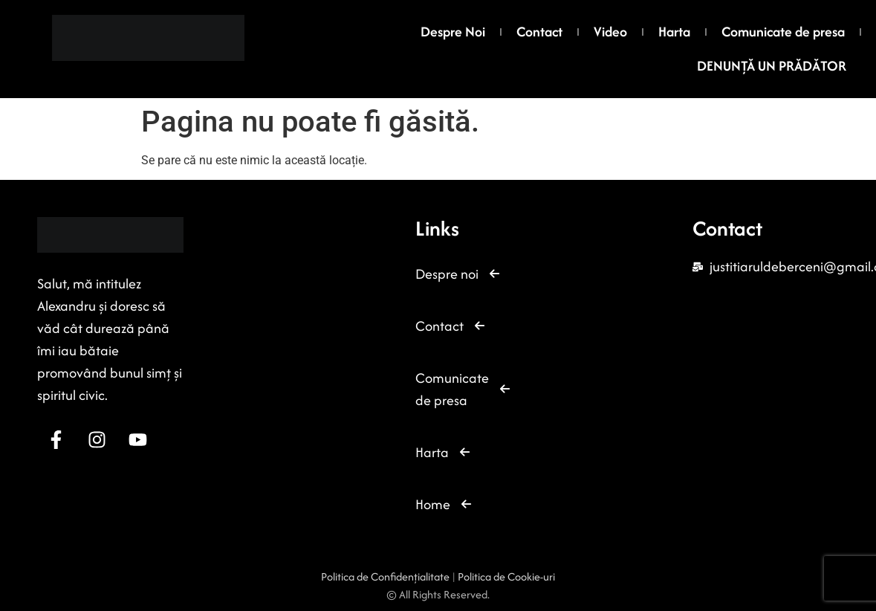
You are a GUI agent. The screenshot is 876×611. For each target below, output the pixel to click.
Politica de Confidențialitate (386, 576)
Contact (539, 32)
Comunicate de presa (783, 32)
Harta (674, 32)
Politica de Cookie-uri (506, 576)
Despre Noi (453, 32)
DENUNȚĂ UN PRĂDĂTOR (771, 66)
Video (610, 32)
